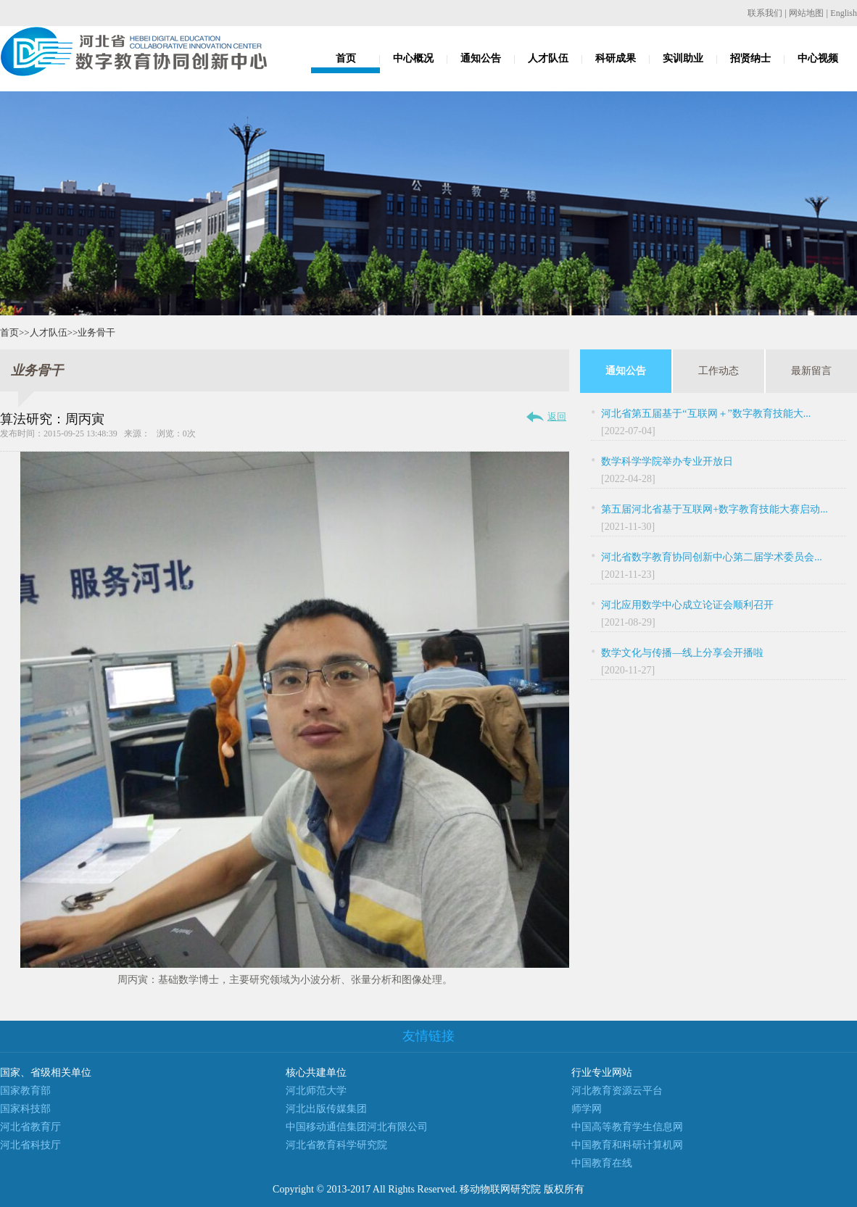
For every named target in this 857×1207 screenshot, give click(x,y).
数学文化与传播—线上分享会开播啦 (682, 652)
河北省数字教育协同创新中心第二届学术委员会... (711, 557)
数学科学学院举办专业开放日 (667, 461)
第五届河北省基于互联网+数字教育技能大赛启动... (714, 509)
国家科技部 (25, 1108)
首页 (346, 58)
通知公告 (480, 58)
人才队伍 (548, 58)
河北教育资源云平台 (617, 1090)
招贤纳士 (750, 58)
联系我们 (765, 13)
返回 (556, 416)
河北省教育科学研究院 (336, 1145)
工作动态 (718, 370)
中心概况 (413, 58)
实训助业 (683, 58)
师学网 (586, 1108)
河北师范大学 (316, 1090)
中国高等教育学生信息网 (627, 1126)
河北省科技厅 (30, 1145)
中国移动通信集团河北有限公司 (357, 1126)
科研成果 (615, 58)
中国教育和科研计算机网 (627, 1145)
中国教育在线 (601, 1163)
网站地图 (806, 13)
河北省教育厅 (30, 1126)
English (843, 13)
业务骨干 (96, 332)
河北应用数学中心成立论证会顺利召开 (687, 605)
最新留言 (811, 370)
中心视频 (818, 58)
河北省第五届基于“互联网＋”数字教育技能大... (706, 413)
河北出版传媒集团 (326, 1108)
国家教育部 (25, 1090)
